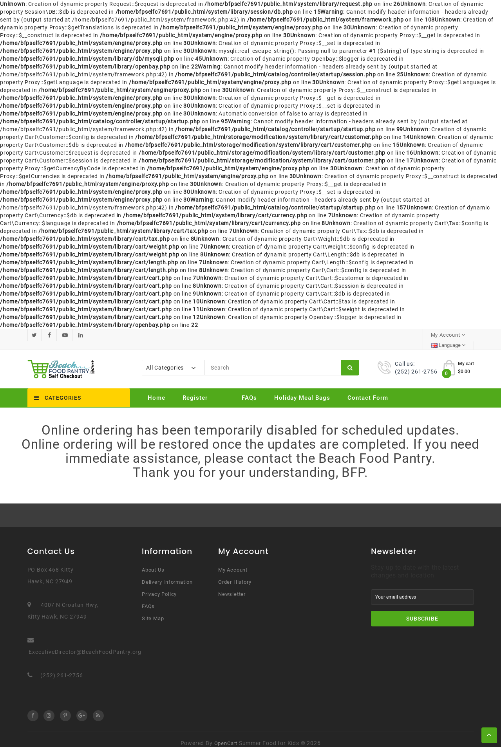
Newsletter (232, 586)
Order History (234, 574)
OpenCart (225, 735)
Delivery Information (167, 574)
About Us (153, 562)
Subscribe (422, 610)
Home (156, 389)
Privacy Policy (159, 586)
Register (195, 389)
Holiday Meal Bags (302, 389)
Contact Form (367, 389)
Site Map (153, 610)
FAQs (249, 389)
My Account (233, 562)
